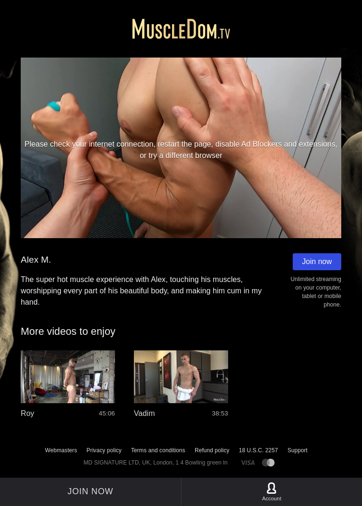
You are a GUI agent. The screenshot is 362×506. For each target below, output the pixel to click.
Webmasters (61, 450)
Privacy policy (103, 450)
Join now (317, 261)
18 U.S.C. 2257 (258, 450)
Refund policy (212, 450)
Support (298, 450)
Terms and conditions (158, 450)
